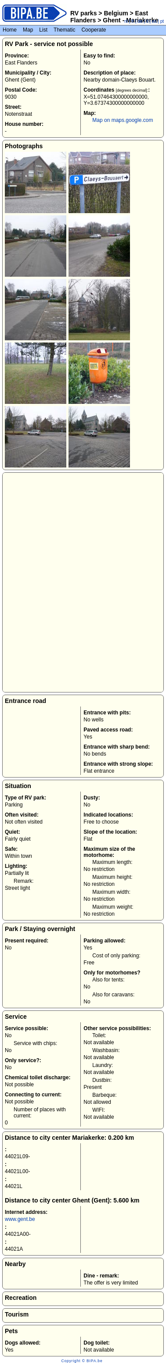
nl (126, 21)
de (140, 21)
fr (132, 21)
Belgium (116, 13)
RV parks (83, 13)
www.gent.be (20, 1219)
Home (10, 30)
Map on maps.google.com (122, 120)
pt (162, 21)
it (147, 21)
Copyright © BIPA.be (81, 1361)
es (154, 21)
